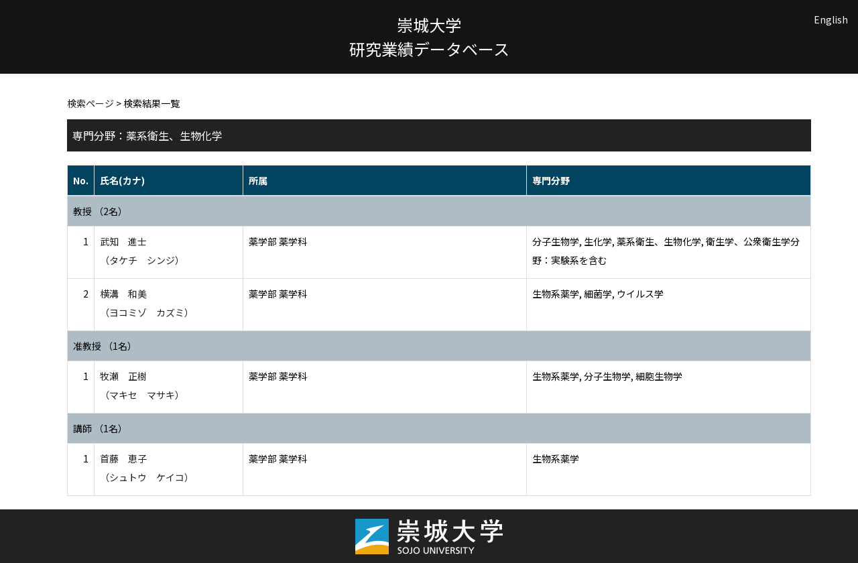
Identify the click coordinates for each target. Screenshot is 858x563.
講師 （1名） (100, 428)
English (831, 19)
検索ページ (90, 103)
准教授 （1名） (105, 346)
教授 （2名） (100, 211)
